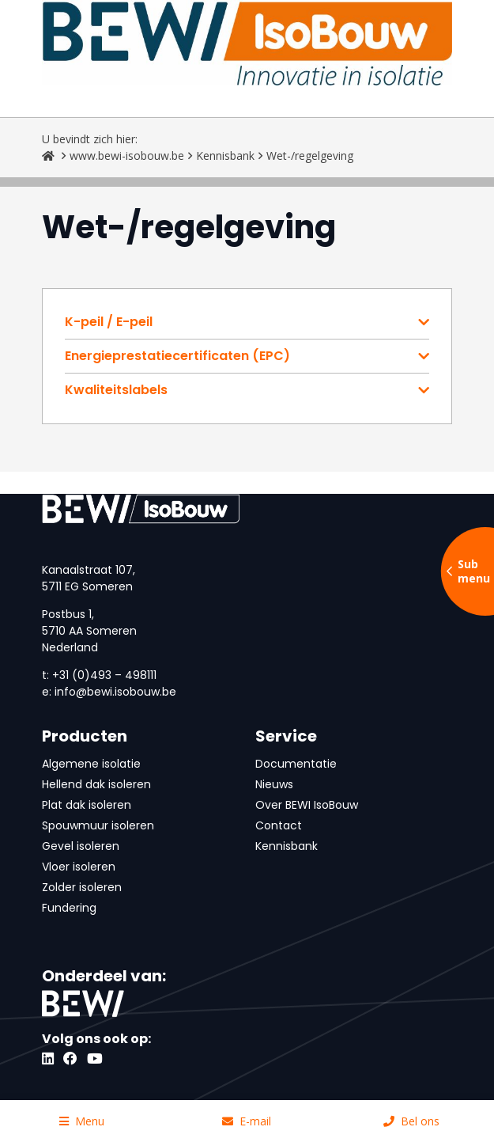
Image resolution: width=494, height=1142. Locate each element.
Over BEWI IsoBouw (306, 805)
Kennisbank (225, 155)
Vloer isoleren (78, 867)
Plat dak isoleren (86, 805)
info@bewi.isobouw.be (115, 692)
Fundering (69, 908)
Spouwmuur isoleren (98, 825)
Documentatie (296, 764)
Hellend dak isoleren (96, 784)
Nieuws (274, 784)
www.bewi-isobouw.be (127, 155)
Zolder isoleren (82, 887)
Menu (81, 1121)
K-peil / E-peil (109, 322)
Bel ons (411, 1121)
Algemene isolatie (91, 764)
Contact (278, 825)
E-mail (246, 1121)
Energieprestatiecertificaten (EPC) (177, 356)
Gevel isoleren (80, 846)
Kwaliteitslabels (116, 390)
